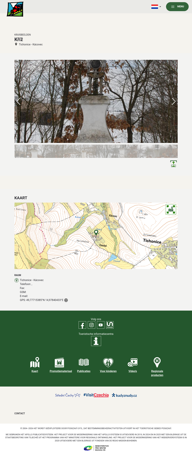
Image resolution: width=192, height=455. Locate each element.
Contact (19, 413)
